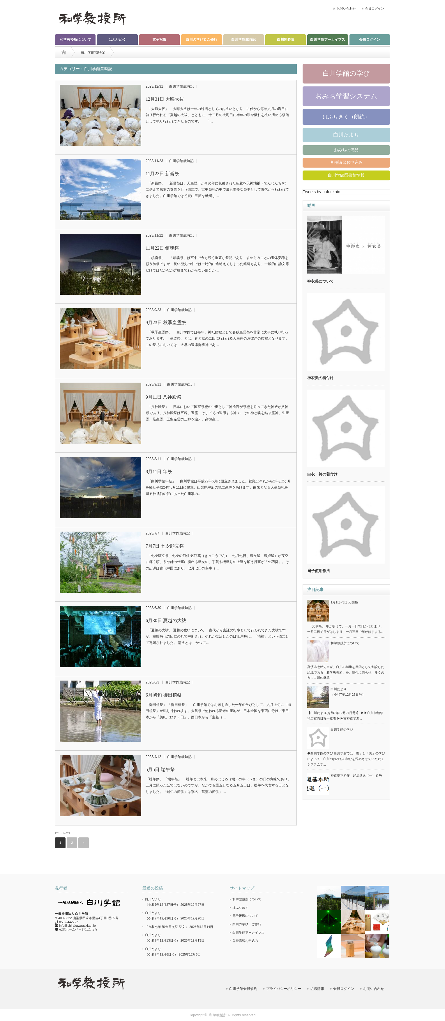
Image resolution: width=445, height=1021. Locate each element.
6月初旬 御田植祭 (164, 694)
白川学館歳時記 (243, 40)
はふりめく (117, 40)
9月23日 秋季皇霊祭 (166, 322)
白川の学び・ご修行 (246, 924)
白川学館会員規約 (243, 989)
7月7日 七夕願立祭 (165, 546)
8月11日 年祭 (159, 471)
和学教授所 (218, 1015)
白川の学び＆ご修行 (201, 40)
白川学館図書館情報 (346, 175)
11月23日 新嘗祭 (162, 173)
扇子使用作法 (318, 571)
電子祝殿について (245, 915)
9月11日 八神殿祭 (163, 397)
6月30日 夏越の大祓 (166, 620)
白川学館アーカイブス (327, 40)
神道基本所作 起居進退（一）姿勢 (356, 775)
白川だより (346, 135)
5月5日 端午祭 (160, 769)
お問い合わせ (346, 8)
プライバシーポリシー (283, 989)
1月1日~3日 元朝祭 (344, 602)
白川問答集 (285, 40)
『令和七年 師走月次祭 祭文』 (166, 926)
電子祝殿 (159, 40)
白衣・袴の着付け (322, 474)
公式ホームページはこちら (78, 929)
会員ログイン (374, 8)
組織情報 (317, 989)
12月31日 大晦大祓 (165, 99)
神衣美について (320, 281)
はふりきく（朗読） (346, 117)
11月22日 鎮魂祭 (162, 248)
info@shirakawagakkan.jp (77, 925)
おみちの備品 (346, 150)
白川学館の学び (346, 73)
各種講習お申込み (346, 162)
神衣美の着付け (320, 378)
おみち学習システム (346, 96)
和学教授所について (75, 40)
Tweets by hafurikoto (321, 191)
